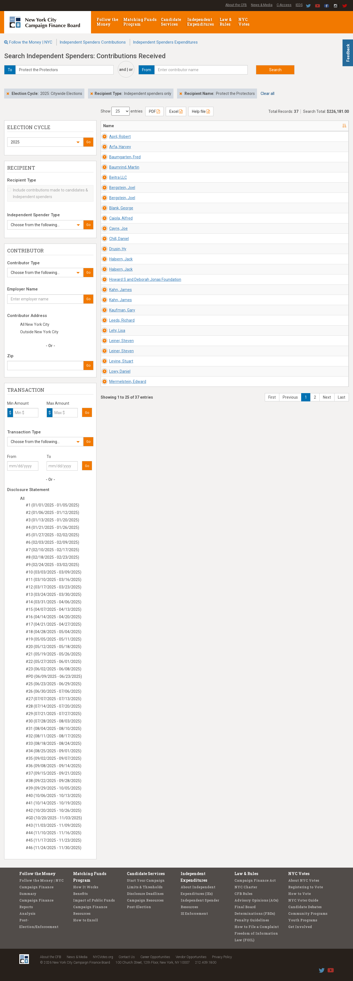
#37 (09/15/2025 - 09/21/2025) (53, 773)
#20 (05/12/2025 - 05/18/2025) (53, 646)
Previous (290, 811)
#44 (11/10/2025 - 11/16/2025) (53, 833)
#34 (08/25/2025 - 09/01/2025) (53, 751)
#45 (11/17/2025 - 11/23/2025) (53, 840)
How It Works (85, 887)
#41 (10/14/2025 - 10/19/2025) (53, 803)
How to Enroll (85, 920)
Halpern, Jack (115, 457)
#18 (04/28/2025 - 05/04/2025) (53, 632)
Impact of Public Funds (94, 900)
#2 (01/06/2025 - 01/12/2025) (52, 512)
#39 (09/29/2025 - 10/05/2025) (53, 788)
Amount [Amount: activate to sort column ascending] (300, 126)
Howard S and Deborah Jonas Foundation (116, 516)
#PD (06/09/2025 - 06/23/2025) (54, 676)
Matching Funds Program (139, 22)
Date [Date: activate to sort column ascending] (271, 126)
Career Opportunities (155, 957)
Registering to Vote (305, 887)
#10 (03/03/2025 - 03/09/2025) (53, 572)
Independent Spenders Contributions (93, 42)
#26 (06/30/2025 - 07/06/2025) (53, 691)
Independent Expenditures (201, 22)
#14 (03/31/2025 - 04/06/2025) (53, 602)
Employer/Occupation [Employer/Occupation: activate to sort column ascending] (236, 126)
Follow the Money (107, 22)
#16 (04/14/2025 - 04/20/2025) (53, 617)
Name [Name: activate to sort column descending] (108, 126)
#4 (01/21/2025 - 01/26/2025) (52, 527)
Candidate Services (171, 22)
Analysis (27, 913)
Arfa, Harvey (114, 163)
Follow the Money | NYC (30, 42)
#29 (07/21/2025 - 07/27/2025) (53, 713)
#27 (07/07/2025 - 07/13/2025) (53, 699)
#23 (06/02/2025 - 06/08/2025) (53, 669)
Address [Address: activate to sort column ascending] (149, 126)
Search (275, 70)
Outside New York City (39, 332)
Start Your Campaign (146, 880)
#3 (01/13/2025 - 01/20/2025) (52, 520)
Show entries (122, 111)
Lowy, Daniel (113, 752)
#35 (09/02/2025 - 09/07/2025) (53, 758)
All (22, 498)
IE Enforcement (194, 913)
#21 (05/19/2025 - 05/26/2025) (53, 654)
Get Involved (300, 926)
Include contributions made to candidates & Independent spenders (47, 193)
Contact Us (127, 957)
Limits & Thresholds (144, 887)
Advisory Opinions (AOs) (256, 900)
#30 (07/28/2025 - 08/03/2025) (53, 721)
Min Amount (18, 403)
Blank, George (115, 324)
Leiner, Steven (115, 672)
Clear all (267, 93)
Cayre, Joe (112, 377)
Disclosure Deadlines (145, 893)
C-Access (284, 5)
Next (327, 811)
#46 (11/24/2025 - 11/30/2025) (53, 848)
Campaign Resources (145, 900)
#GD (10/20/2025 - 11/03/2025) (54, 818)
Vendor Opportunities (191, 957)
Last (341, 811)
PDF (154, 111)
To (49, 456)
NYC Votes (244, 22)
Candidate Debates (305, 907)
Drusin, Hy (111, 431)
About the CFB (236, 5)
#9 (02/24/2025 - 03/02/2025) (52, 565)
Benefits (80, 893)
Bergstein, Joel (116, 270)
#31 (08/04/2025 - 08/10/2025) (53, 728)
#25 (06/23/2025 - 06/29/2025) (53, 684)
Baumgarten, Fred (119, 190)
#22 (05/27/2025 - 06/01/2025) (53, 661)
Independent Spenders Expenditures (165, 42)
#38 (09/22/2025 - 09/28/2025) (53, 781)
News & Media (261, 5)
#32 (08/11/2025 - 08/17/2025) (53, 736)
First (272, 811)
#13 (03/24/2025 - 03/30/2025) (53, 594)
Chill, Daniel (113, 404)
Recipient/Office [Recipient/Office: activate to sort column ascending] (187, 126)
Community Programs (307, 913)
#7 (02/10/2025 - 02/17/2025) (52, 550)
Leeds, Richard (116, 618)
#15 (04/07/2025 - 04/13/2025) (53, 609)
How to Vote (299, 893)
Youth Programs (302, 920)
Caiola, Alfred (115, 350)
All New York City (34, 324)
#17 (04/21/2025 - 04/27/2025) (53, 624)
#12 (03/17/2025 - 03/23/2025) (53, 587)
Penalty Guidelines (251, 920)
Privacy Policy (222, 957)
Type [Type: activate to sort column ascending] (322, 126)
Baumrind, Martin (118, 217)
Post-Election (139, 907)
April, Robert (114, 136)
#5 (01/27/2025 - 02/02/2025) (52, 535)
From (11, 456)
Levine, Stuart (115, 725)
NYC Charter (245, 887)
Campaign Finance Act (255, 880)
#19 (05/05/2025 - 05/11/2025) (53, 639)
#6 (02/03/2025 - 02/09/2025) (52, 542)
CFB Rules (243, 893)
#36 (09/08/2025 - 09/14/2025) (53, 766)
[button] (45, 142)
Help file (201, 111)
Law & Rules (226, 22)
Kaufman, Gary (116, 591)
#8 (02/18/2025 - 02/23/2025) (52, 557)
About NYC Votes (303, 880)
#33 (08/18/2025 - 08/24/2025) (53, 743)
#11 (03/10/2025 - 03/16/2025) (53, 579)
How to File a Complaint (256, 926)
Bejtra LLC (112, 243)
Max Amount (58, 403)
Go (88, 142)
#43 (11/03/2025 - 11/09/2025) (53, 825)
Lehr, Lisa (111, 645)
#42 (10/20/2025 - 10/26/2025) (53, 810)
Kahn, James (114, 538)
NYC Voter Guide (303, 900)
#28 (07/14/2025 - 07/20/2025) (53, 706)
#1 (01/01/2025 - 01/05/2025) (52, 505)
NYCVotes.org (103, 957)
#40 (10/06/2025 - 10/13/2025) (53, 795)
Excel (176, 111)
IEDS (299, 5)
